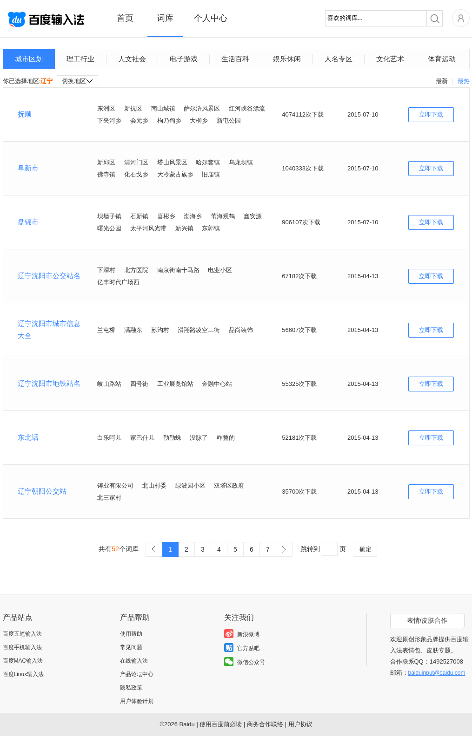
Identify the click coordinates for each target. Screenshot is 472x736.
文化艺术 (390, 59)
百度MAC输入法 (23, 661)
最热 (464, 81)
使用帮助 (131, 634)
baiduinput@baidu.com (436, 673)
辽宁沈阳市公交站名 (49, 276)
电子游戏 (184, 59)
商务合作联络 (265, 724)
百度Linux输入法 (23, 674)
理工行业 (80, 59)
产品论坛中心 (136, 674)
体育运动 (442, 59)
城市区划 (29, 59)
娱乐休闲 (287, 59)
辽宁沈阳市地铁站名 (49, 383)
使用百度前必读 (220, 724)
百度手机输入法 (22, 647)
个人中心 (210, 18)
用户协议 (300, 724)
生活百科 (235, 59)
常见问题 (131, 647)
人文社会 (132, 59)
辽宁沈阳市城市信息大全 (49, 329)
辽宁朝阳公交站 (42, 491)
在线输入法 (134, 661)
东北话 (28, 437)
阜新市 (28, 168)
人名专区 (338, 59)
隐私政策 (131, 687)
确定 (365, 549)
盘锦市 (28, 222)
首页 (125, 18)
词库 (165, 18)
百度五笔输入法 (22, 634)
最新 (442, 81)
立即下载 (431, 114)
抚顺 (25, 114)
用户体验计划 (136, 701)
